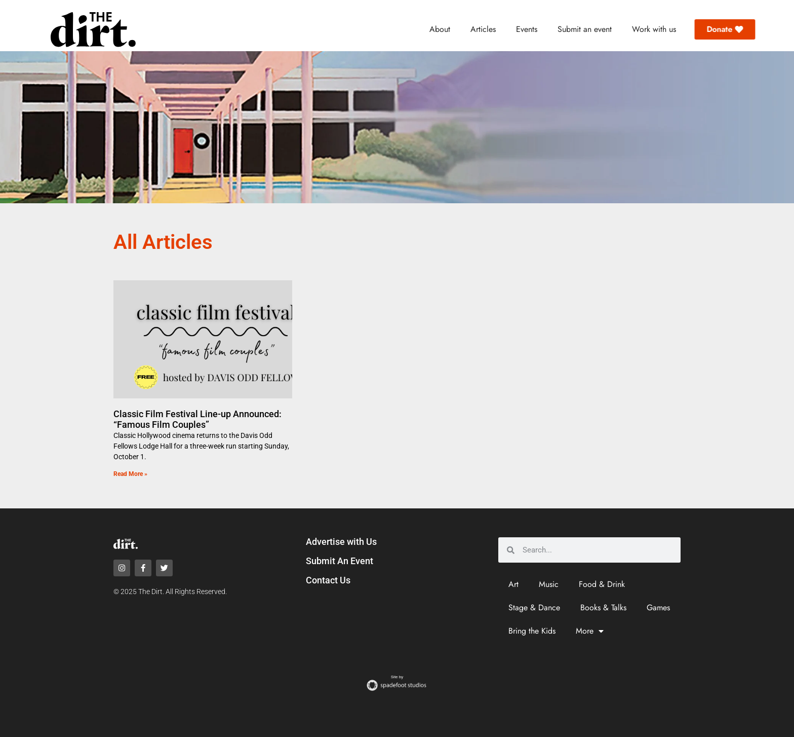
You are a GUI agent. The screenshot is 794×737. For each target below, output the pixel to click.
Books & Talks (603, 607)
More (590, 631)
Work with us (654, 29)
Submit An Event (339, 561)
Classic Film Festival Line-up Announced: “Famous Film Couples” (197, 419)
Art (513, 584)
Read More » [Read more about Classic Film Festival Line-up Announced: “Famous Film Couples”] (130, 473)
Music (549, 584)
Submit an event (585, 29)
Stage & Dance (534, 607)
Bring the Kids (531, 631)
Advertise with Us (341, 541)
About (439, 29)
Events (526, 29)
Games (658, 607)
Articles (483, 29)
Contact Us (328, 580)
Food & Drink (602, 584)
